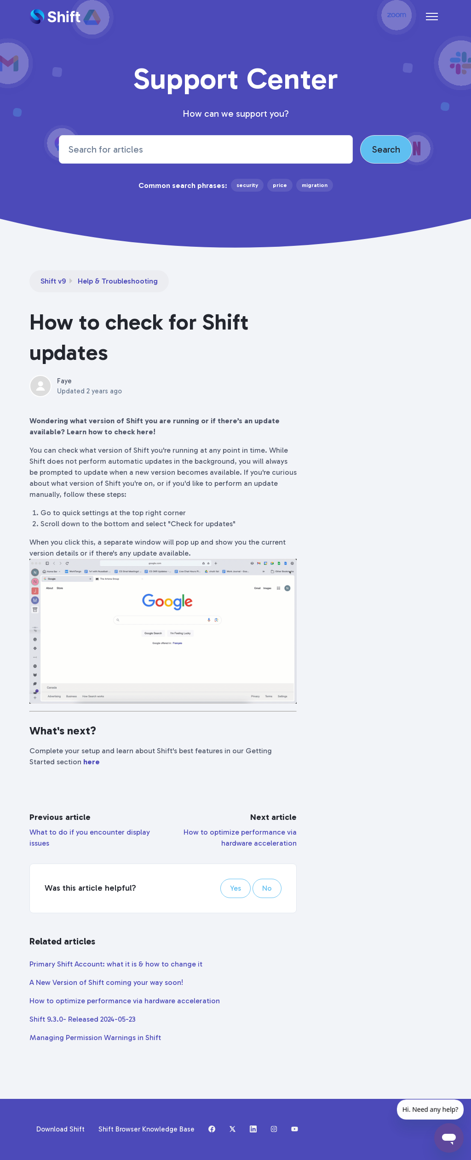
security (247, 185)
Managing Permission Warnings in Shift (95, 1037)
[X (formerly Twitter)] (232, 1129)
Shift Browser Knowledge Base (146, 1129)
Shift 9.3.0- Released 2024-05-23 (82, 1019)
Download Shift (60, 1129)
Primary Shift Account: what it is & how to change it (115, 964)
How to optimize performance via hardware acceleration (124, 1000)
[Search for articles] (206, 149)
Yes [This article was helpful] (235, 888)
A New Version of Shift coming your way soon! (106, 982)
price (280, 185)
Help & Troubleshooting (118, 281)
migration (314, 185)
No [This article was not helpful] (267, 888)
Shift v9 (53, 281)
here (91, 761)
